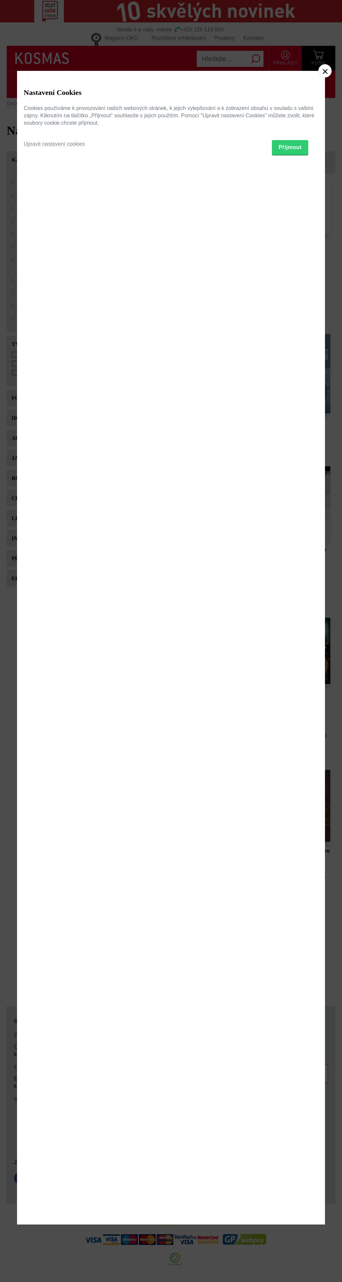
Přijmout (290, 678)
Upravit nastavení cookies (54, 675)
